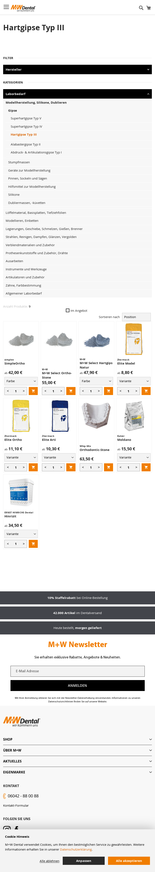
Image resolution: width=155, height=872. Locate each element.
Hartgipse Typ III (24, 134)
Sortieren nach (109, 317)
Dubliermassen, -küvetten (26, 203)
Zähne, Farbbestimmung (23, 285)
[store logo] (23, 8)
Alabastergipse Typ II (25, 144)
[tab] (77, 739)
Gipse (12, 110)
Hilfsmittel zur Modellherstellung (32, 186)
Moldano (124, 439)
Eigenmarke (14, 772)
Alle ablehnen (49, 861)
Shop (7, 739)
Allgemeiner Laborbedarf (24, 293)
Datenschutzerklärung (76, 849)
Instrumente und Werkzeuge (26, 269)
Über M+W (12, 750)
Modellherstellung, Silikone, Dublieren (36, 102)
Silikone (14, 194)
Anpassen (83, 861)
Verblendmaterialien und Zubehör (30, 245)
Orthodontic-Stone (94, 450)
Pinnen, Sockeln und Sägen (27, 178)
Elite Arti (49, 439)
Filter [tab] (8, 58)
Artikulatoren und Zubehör (25, 277)
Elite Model (126, 363)
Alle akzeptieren (129, 861)
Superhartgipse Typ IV (26, 126)
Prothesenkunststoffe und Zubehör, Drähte (37, 253)
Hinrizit (10, 516)
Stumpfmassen (19, 162)
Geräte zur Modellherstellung (29, 170)
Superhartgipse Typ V (26, 118)
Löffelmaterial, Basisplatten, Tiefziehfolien (36, 212)
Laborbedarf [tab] (15, 94)
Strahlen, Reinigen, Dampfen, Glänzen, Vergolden (41, 237)
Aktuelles (12, 761)
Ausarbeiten (14, 261)
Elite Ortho (13, 439)
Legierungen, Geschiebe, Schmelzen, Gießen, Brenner (44, 229)
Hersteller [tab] (14, 69)
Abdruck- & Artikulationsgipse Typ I (36, 152)
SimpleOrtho (14, 363)
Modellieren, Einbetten (22, 220)
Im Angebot (76, 310)
